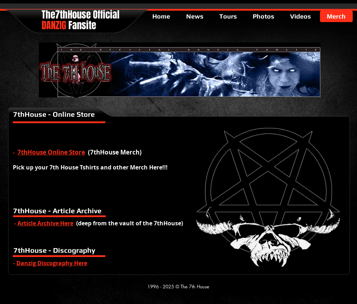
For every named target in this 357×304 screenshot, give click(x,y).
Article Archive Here (45, 223)
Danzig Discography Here (51, 263)
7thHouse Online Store (51, 152)
